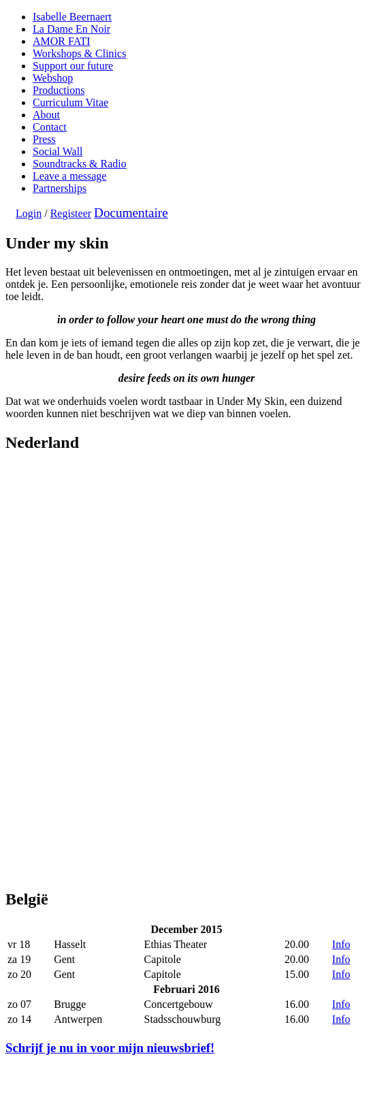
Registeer (70, 213)
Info (341, 944)
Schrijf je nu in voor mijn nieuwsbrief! (109, 1048)
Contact (50, 127)
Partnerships (59, 188)
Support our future (73, 65)
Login (29, 213)
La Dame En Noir (71, 29)
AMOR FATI (62, 41)
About (46, 114)
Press (44, 139)
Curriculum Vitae (70, 102)
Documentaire (131, 213)
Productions (58, 90)
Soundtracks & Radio (80, 163)
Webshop (53, 78)
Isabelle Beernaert (72, 16)
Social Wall (58, 151)
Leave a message (69, 176)
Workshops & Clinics (79, 53)
